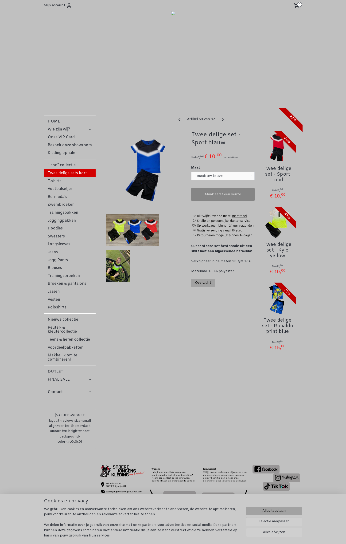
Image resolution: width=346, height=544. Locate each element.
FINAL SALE (70, 379)
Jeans (53, 252)
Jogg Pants (58, 260)
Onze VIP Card (61, 137)
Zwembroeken (61, 204)
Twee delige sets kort (67, 173)
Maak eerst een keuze (223, 194)
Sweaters (56, 236)
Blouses (55, 267)
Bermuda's (57, 196)
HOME (54, 121)
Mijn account (58, 5)
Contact (70, 392)
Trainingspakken (63, 212)
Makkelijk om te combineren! (62, 357)
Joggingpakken (62, 220)
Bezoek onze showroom (70, 145)
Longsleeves (59, 244)
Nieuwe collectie (63, 319)
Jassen (54, 291)
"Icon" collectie (62, 165)
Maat (195, 168)
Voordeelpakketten (65, 347)
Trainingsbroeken (64, 275)
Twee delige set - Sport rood (278, 174)
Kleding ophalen (63, 152)
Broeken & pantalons (67, 283)
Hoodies (55, 228)
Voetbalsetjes (60, 188)
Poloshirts (57, 307)
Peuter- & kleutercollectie (62, 329)
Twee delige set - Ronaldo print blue (277, 326)
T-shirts (55, 181)
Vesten (54, 299)
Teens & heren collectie (69, 339)
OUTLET (55, 371)
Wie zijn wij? (70, 129)
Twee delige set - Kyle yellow (278, 250)
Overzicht (203, 283)
